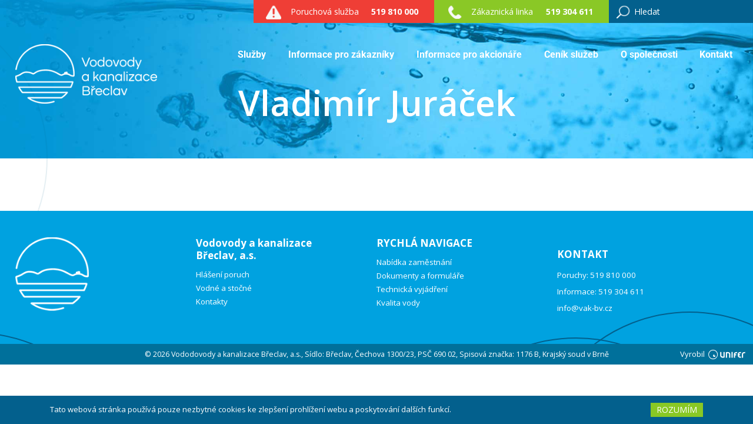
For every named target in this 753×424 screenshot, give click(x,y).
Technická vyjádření (412, 289)
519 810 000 (394, 11)
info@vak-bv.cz (584, 308)
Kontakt (715, 54)
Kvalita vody (398, 303)
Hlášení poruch (222, 275)
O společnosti (649, 54)
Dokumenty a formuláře (420, 276)
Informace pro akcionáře (469, 54)
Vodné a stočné (224, 288)
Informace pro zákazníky (341, 54)
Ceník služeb (571, 54)
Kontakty (212, 302)
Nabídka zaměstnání (414, 262)
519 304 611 (569, 11)
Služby (252, 54)
